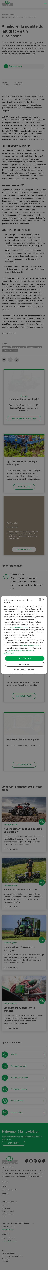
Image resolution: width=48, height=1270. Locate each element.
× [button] (43, 599)
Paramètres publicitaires (30, 645)
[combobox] (40, 599)
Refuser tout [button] (24, 664)
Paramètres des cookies (16, 650)
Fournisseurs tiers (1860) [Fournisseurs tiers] (19, 627)
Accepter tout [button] (25, 658)
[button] (24, 669)
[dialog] (24, 635)
